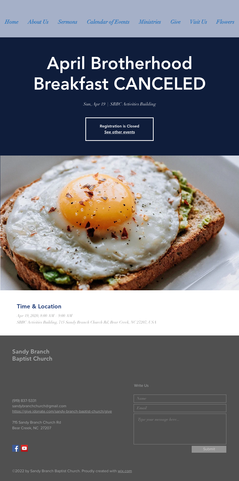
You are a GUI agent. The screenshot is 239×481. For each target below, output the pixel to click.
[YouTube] (24, 448)
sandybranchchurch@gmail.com (39, 406)
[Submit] (209, 449)
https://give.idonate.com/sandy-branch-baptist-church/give (62, 411)
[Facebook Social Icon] (15, 448)
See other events (119, 132)
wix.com (125, 471)
